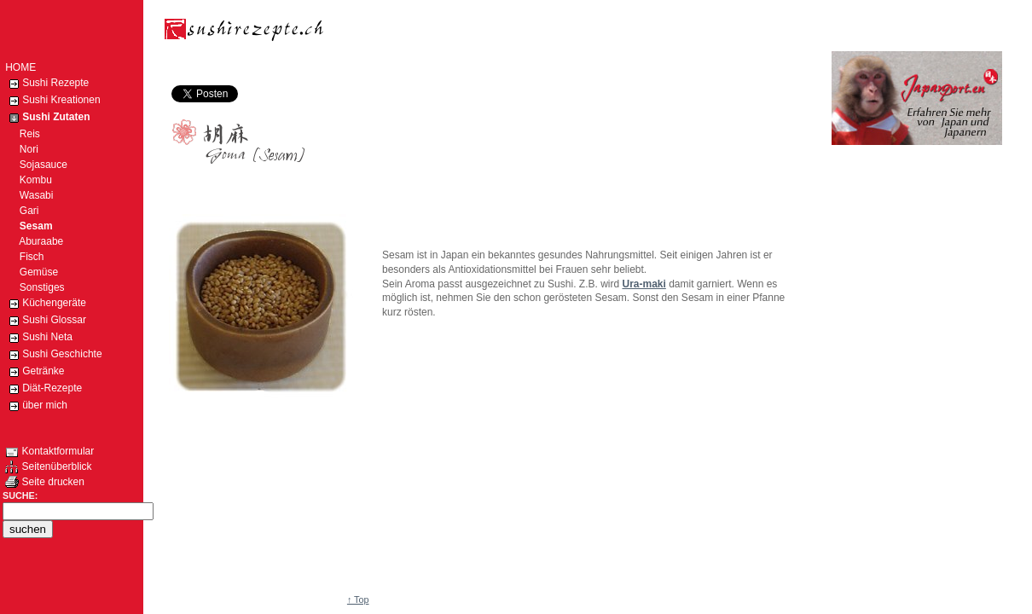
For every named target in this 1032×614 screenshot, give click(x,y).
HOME (20, 67)
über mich (36, 405)
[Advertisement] (479, 66)
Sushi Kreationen (52, 100)
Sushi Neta (38, 337)
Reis (22, 134)
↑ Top (358, 599)
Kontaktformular (49, 451)
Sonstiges (34, 287)
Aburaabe (34, 241)
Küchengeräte (45, 303)
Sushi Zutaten (47, 117)
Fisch (24, 257)
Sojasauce (36, 165)
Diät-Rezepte (43, 388)
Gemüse (31, 272)
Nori (21, 149)
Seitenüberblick (48, 466)
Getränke (34, 371)
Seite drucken (44, 482)
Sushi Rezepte (47, 83)
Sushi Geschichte (53, 354)
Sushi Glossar (45, 320)
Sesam (28, 226)
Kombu (28, 180)
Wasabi (29, 195)
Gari (21, 211)
